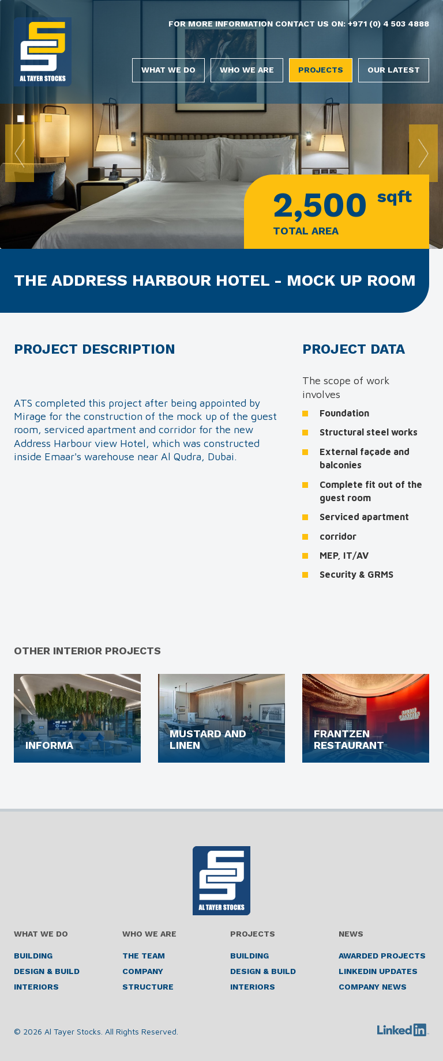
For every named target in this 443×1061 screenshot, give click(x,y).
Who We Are (247, 69)
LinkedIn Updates (378, 971)
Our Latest (393, 69)
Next (423, 153)
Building (33, 955)
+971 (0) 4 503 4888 (388, 23)
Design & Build (47, 971)
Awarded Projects (382, 955)
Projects (320, 69)
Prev (19, 153)
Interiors (36, 986)
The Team (143, 955)
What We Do (168, 69)
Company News (373, 986)
